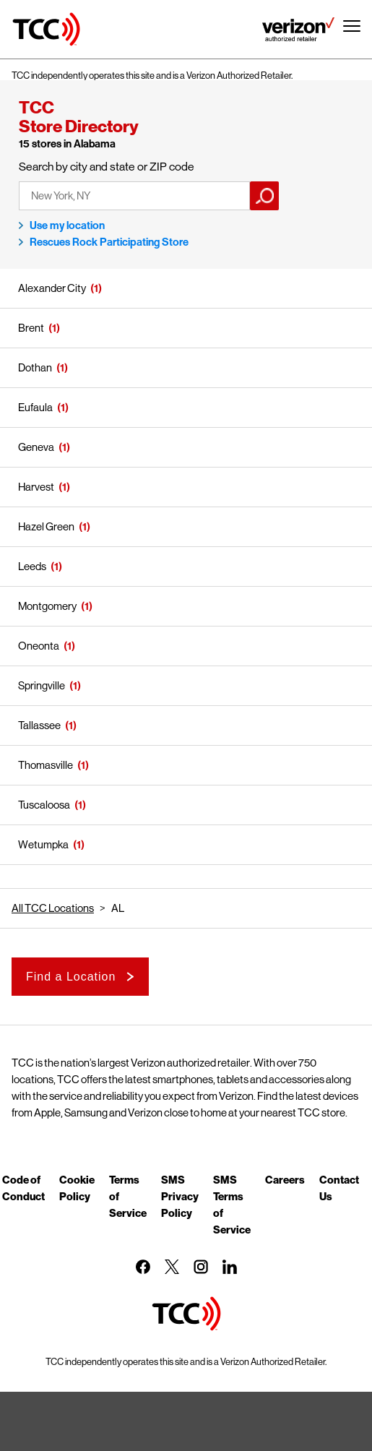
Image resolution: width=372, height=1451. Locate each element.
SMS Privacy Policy (180, 1196)
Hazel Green (46, 526)
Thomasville (45, 765)
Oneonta (38, 646)
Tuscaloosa (44, 804)
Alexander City (52, 288)
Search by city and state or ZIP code (106, 166)
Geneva (36, 447)
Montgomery (47, 606)
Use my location (67, 225)
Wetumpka (43, 844)
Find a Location (71, 976)
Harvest (36, 487)
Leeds (32, 566)
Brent (31, 328)
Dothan (35, 367)
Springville (41, 685)
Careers (285, 1179)
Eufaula (35, 407)
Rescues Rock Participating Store (109, 242)
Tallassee (39, 725)
